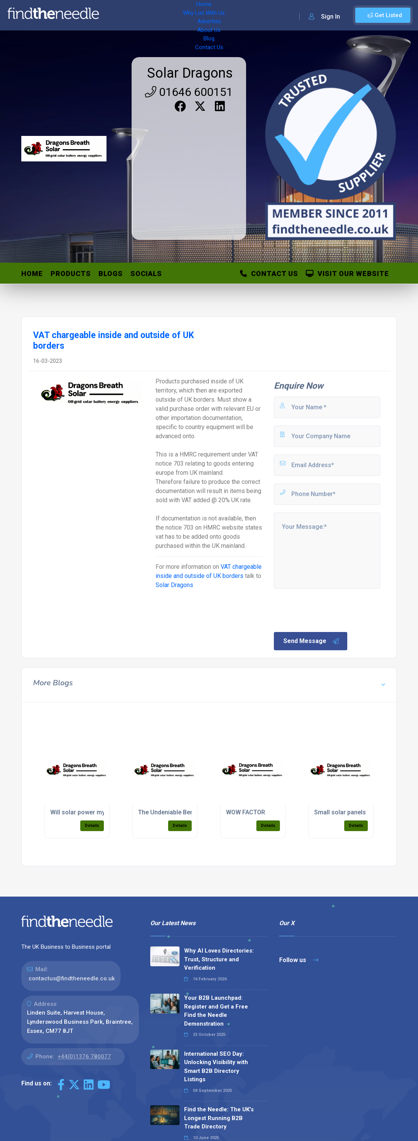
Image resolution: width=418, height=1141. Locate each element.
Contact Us (288, 15)
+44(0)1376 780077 (84, 1056)
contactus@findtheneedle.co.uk (72, 978)
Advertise (198, 15)
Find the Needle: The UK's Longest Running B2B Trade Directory (219, 1118)
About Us (231, 15)
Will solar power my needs (87, 812)
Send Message (311, 641)
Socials (146, 274)
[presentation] (330, 609)
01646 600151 (189, 92)
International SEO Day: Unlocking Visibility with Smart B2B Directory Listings (216, 1066)
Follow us (298, 960)
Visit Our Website (347, 274)
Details (92, 825)
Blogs (111, 274)
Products (71, 274)
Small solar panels (340, 812)
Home (115, 15)
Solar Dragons (190, 73)
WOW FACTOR (245, 812)
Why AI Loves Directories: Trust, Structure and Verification (219, 959)
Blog (259, 15)
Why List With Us (154, 15)
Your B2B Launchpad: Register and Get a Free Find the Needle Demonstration (216, 1010)
